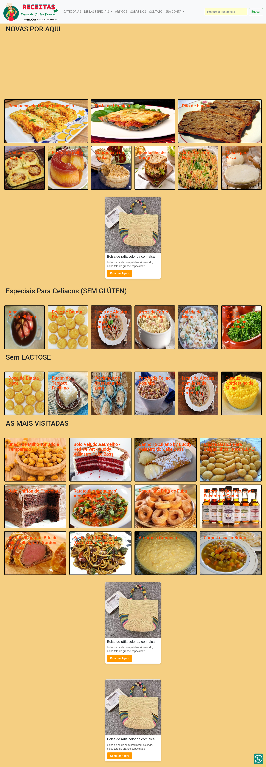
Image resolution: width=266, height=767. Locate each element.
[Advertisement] (133, 70)
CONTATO (155, 11)
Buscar (256, 11)
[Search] (226, 11)
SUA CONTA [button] (173, 11)
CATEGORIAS (72, 11)
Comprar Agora (119, 273)
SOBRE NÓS (138, 11)
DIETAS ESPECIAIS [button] (97, 11)
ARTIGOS (121, 11)
